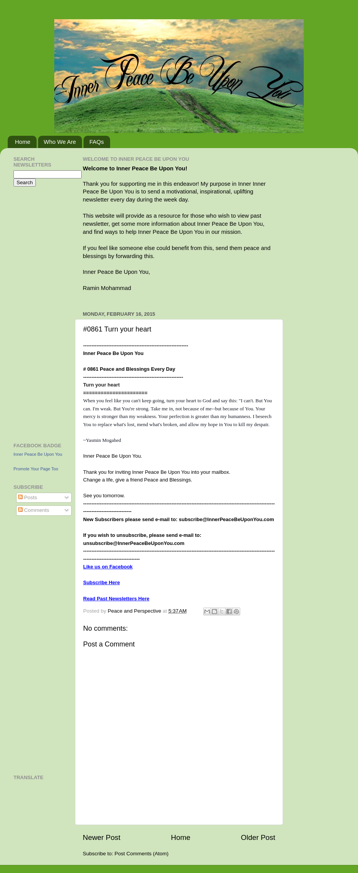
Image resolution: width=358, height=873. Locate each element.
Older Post (258, 837)
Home (22, 141)
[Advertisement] (36, 313)
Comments (33, 510)
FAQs (96, 141)
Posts (27, 497)
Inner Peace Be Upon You (37, 454)
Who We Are (60, 141)
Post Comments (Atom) (142, 853)
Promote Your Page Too (35, 468)
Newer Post (101, 837)
